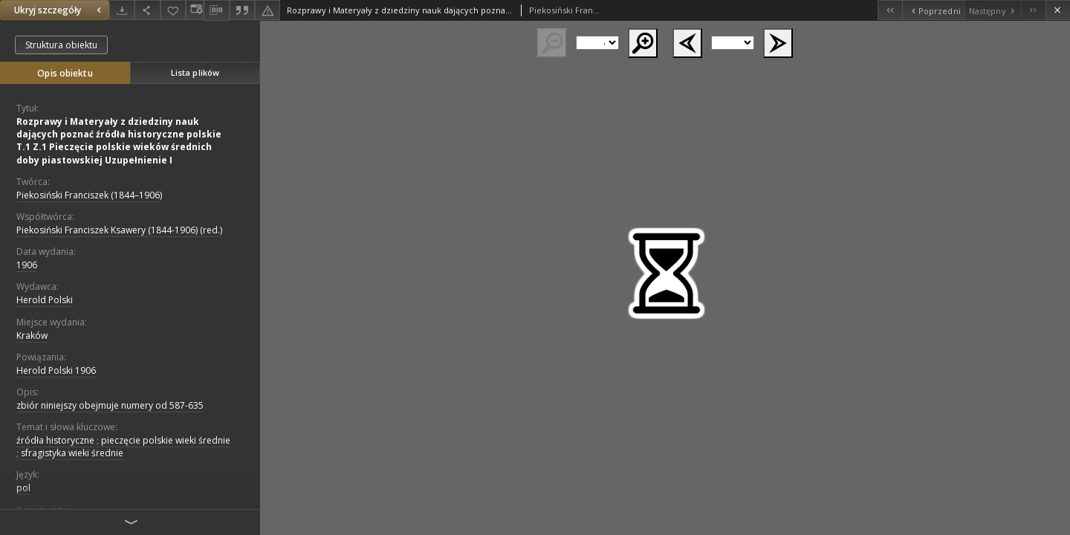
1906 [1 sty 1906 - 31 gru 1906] (26, 265)
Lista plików (195, 72)
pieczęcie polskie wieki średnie (165, 440)
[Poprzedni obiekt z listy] (933, 10)
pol (23, 488)
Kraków (32, 335)
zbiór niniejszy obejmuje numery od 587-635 (110, 405)
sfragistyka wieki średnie (72, 453)
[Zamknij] (1057, 10)
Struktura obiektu (61, 45)
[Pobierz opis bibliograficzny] (216, 10)
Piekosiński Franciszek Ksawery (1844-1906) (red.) (119, 230)
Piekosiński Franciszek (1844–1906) (89, 195)
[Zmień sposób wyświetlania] (195, 10)
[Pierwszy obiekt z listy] (890, 10)
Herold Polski (44, 300)
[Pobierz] (121, 10)
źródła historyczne (55, 440)
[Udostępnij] (147, 10)
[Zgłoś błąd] (267, 10)
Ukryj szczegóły (59, 10)
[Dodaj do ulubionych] (173, 10)
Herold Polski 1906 (56, 370)
